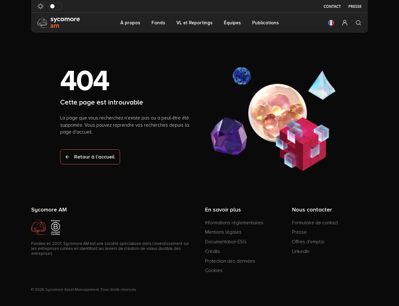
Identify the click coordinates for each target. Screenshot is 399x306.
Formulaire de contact (315, 223)
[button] (331, 23)
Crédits (212, 251)
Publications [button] (265, 23)
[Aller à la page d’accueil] (58, 22)
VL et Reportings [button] (194, 23)
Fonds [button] (158, 23)
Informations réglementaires (234, 223)
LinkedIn (300, 251)
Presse (355, 6)
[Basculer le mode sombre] (55, 6)
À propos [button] (130, 23)
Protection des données (230, 261)
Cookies (214, 270)
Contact (332, 6)
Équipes (232, 23)
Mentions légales (223, 232)
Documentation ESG (225, 242)
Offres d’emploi (308, 242)
